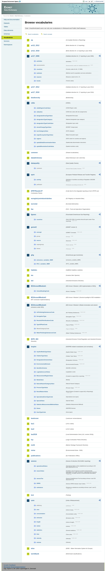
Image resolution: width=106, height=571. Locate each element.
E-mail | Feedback (10, 565)
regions (38, 138)
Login (86, 1)
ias (32, 275)
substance (39, 487)
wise (32, 548)
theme (38, 408)
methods (39, 73)
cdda (33, 103)
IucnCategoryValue (42, 131)
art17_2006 (35, 56)
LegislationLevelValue (43, 372)
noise (33, 450)
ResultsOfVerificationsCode (45, 320)
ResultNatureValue (42, 391)
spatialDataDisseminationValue (46, 142)
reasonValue (40, 471)
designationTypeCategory (44, 119)
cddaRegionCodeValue (43, 108)
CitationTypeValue (42, 356)
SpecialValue (40, 400)
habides (34, 270)
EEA (12, 1)
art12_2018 (35, 51)
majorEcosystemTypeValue (44, 135)
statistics (39, 530)
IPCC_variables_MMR (43, 264)
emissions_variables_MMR (44, 260)
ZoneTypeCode (41, 412)
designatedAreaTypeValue (44, 115)
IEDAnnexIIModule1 (38, 286)
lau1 (32, 423)
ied (32, 281)
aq (32, 40)
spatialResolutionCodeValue (45, 146)
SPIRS (38, 483)
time (37, 534)
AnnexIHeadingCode (42, 291)
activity (38, 179)
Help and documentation (12, 19)
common (34, 152)
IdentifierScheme (41, 368)
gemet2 (34, 227)
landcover (35, 418)
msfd (33, 445)
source (38, 240)
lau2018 (34, 434)
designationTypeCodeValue (44, 123)
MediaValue (40, 380)
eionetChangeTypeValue (43, 127)
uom (32, 500)
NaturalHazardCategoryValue (45, 383)
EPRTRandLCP (37, 191)
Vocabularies (8, 37)
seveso (33, 461)
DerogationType (41, 316)
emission (39, 517)
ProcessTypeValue (42, 387)
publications (35, 456)
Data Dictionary (19, 15)
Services (6, 41)
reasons (38, 77)
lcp (32, 440)
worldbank (35, 554)
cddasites (39, 112)
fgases (33, 214)
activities (39, 61)
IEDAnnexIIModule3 (38, 297)
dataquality (35, 163)
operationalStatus (41, 466)
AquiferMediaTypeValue (43, 351)
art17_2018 (35, 92)
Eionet (11, 15)
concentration (40, 513)
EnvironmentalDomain (43, 364)
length (38, 522)
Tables (6, 26)
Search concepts (47, 34)
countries (39, 69)
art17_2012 (35, 87)
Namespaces (8, 44)
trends (38, 81)
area (37, 509)
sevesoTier (39, 478)
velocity (38, 538)
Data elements (8, 30)
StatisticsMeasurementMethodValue (47, 404)
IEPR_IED (34, 339)
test (32, 495)
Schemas (7, 34)
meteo (38, 526)
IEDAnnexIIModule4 (38, 305)
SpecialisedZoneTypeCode (44, 397)
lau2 (32, 429)
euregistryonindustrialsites (41, 198)
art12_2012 (35, 45)
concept (38, 232)
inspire (33, 346)
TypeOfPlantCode (41, 324)
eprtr (33, 175)
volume (38, 542)
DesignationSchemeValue (44, 360)
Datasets (6, 23)
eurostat (34, 204)
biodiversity (35, 98)
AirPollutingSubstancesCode (45, 312)
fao (32, 209)
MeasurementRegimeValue (44, 376)
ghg (32, 255)
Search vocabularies (33, 34)
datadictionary (36, 158)
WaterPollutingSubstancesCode (46, 332)
